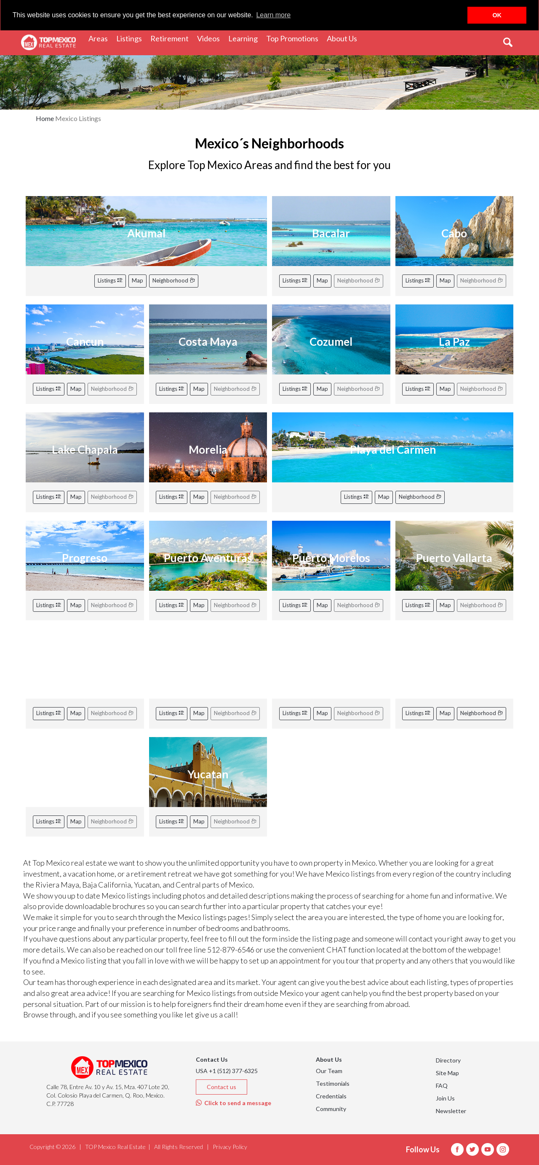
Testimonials (333, 1083)
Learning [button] (245, 38)
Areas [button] (100, 38)
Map (137, 280)
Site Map (447, 1072)
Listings (110, 280)
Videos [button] (210, 38)
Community (331, 1108)
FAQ (442, 1085)
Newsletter (451, 1110)
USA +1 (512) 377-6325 (227, 1070)
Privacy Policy (230, 1146)
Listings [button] (131, 38)
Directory (448, 1060)
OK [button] (497, 15)
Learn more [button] (273, 15)
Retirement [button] (171, 38)
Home (45, 118)
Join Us (445, 1098)
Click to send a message (233, 1102)
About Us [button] (344, 38)
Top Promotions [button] (294, 38)
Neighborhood (173, 280)
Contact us (221, 1086)
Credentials (331, 1096)
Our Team (329, 1070)
